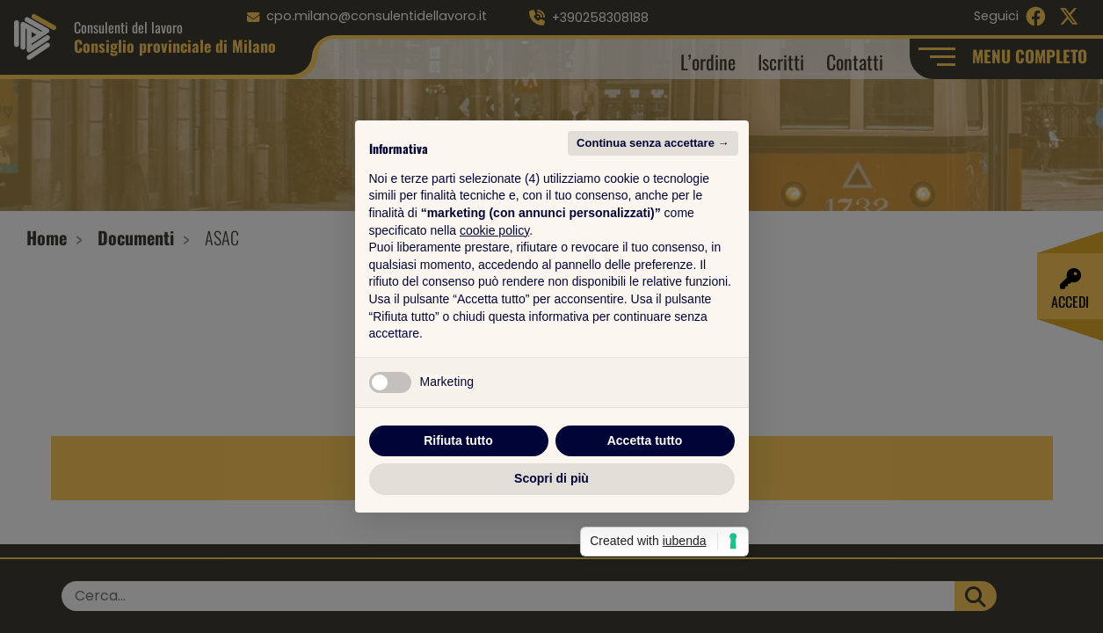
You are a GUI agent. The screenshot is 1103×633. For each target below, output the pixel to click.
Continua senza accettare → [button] (653, 142)
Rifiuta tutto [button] (458, 440)
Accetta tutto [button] (645, 440)
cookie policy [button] (494, 230)
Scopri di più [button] (551, 478)
